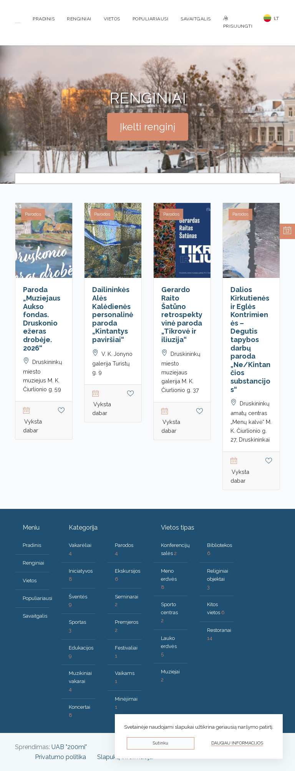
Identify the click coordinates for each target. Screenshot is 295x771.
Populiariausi (151, 19)
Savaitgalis (196, 19)
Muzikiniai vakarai (80, 681)
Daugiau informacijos (237, 743)
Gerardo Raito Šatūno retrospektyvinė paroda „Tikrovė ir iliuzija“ (181, 315)
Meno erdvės (169, 579)
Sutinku (160, 743)
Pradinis (44, 19)
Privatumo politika (60, 757)
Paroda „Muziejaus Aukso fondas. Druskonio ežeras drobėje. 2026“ (41, 319)
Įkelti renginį (148, 127)
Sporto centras (169, 612)
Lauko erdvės (169, 646)
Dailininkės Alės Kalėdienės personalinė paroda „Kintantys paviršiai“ (112, 315)
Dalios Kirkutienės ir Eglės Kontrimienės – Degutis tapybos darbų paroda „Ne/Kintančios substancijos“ (250, 339)
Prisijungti (238, 22)
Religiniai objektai (217, 579)
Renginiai (79, 19)
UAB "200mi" (69, 747)
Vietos (112, 19)
